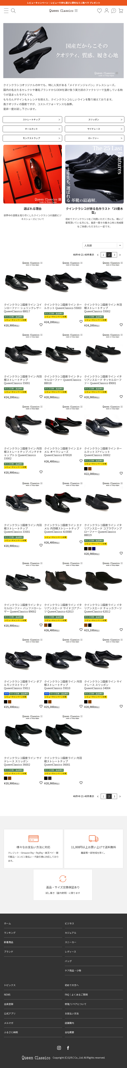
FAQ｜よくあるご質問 (76, 994)
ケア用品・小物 (73, 970)
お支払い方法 (72, 1013)
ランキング (10, 932)
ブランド (8, 951)
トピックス (10, 985)
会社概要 (69, 1032)
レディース (70, 951)
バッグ (68, 961)
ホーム (7, 923)
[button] (97, 254)
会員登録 (8, 1004)
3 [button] (114, 254)
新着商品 (8, 942)
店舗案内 (69, 1023)
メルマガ (8, 1023)
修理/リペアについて (75, 1004)
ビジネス (69, 923)
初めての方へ (72, 985)
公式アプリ (10, 1013)
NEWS (7, 994)
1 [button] (103, 254)
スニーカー (70, 942)
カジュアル (70, 932)
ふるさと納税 (11, 1032)
